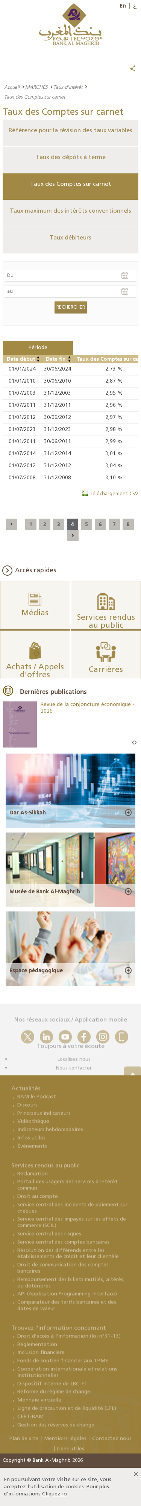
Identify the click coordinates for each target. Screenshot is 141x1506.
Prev (133, 742)
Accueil (12, 87)
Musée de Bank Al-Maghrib (44, 891)
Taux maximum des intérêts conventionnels (70, 211)
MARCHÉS (36, 87)
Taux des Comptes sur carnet (70, 184)
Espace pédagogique (36, 970)
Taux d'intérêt (67, 87)
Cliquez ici (54, 1494)
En (123, 5)
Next (135, 742)
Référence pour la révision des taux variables (70, 131)
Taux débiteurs (70, 238)
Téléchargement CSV (113, 493)
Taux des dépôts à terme (71, 157)
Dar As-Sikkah (27, 812)
